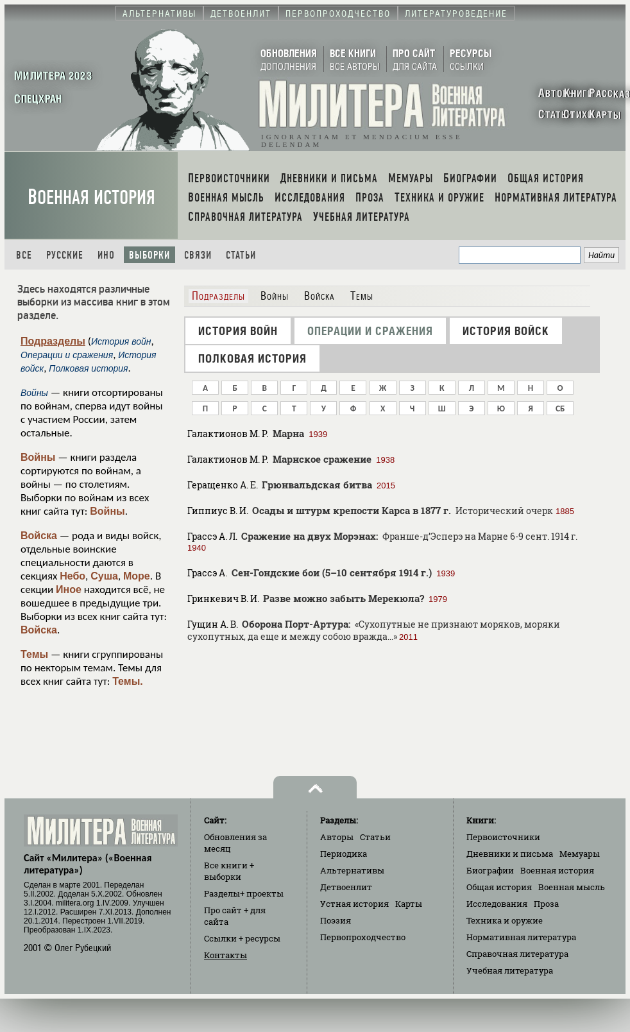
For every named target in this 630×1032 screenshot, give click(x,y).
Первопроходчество (362, 937)
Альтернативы (352, 870)
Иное (68, 589)
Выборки (149, 255)
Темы (34, 654)
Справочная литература (517, 953)
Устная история (354, 903)
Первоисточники (503, 837)
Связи (198, 255)
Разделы (244, 893)
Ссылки (242, 938)
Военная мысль (571, 887)
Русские (64, 255)
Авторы (336, 837)
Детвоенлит (346, 887)
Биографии (490, 870)
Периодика (343, 853)
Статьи (241, 255)
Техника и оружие (504, 920)
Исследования (496, 903)
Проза (546, 903)
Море (136, 576)
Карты (408, 903)
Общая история (499, 887)
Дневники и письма (509, 853)
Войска (39, 535)
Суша (104, 576)
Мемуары (579, 853)
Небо (72, 576)
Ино (106, 255)
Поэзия (335, 920)
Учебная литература (509, 970)
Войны (38, 457)
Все (24, 255)
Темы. (127, 681)
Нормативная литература (521, 937)
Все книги (229, 870)
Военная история (91, 197)
